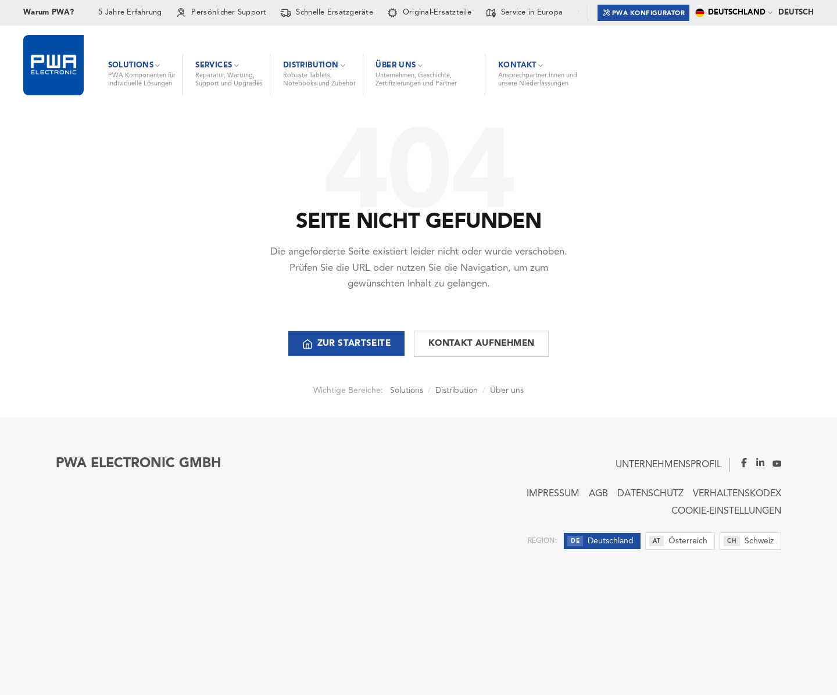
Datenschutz (650, 494)
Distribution (456, 390)
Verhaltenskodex (737, 494)
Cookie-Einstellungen (726, 511)
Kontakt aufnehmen (481, 343)
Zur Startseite (346, 344)
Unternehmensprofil (668, 465)
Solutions (406, 390)
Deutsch (796, 12)
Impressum (553, 494)
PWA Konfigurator (644, 12)
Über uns (507, 390)
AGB (598, 494)
